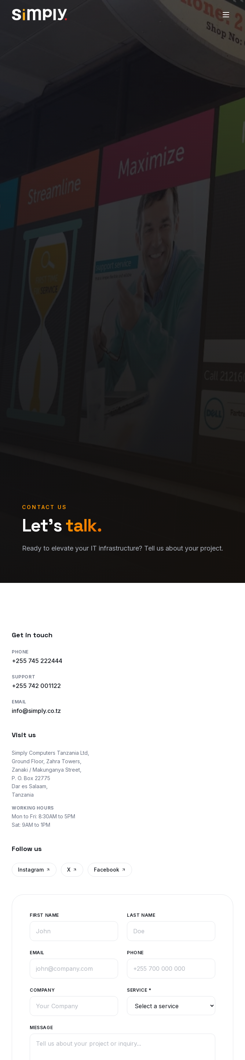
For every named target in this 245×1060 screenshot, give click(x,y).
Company (42, 989)
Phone (135, 952)
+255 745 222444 (37, 660)
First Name (44, 914)
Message (41, 1027)
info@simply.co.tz (36, 710)
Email (37, 952)
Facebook (110, 869)
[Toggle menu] (226, 14)
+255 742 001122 (36, 685)
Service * (139, 989)
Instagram (34, 869)
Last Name (141, 914)
